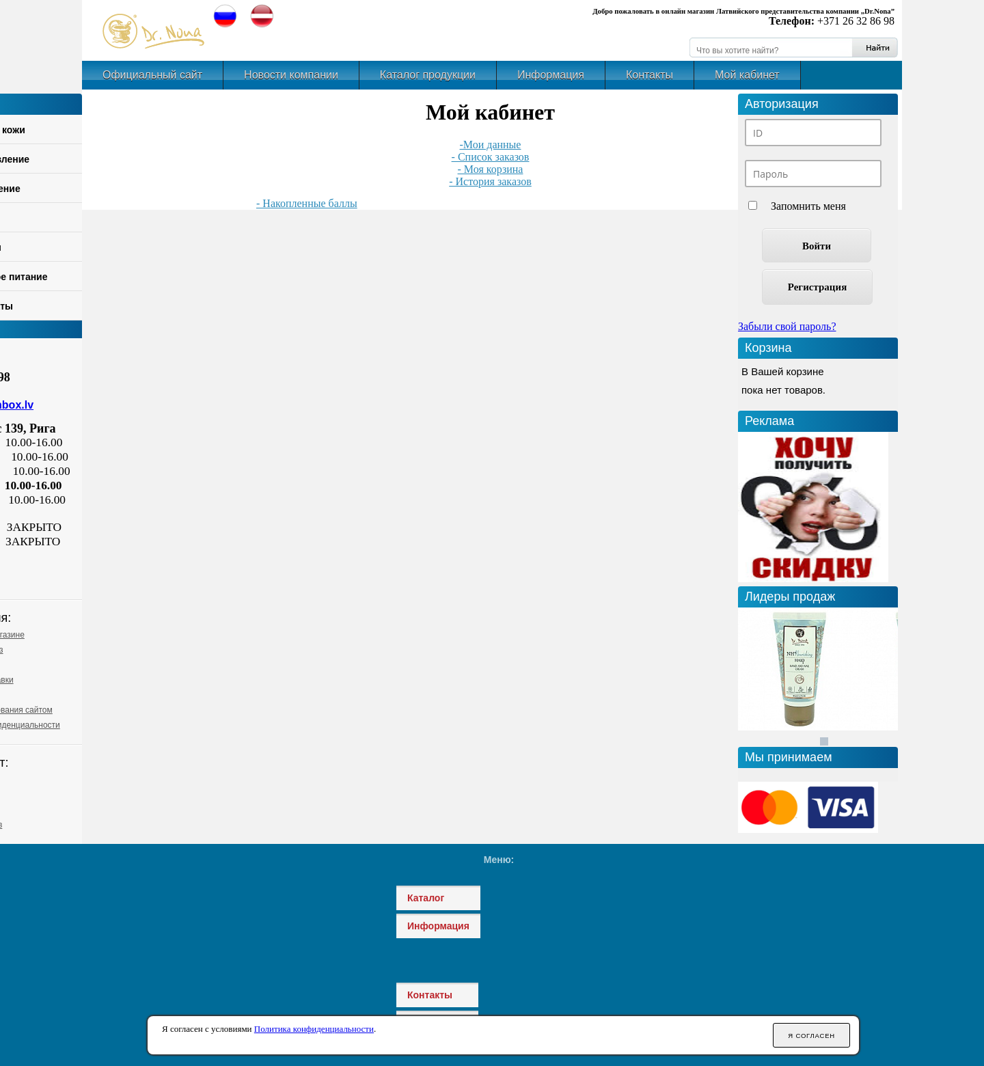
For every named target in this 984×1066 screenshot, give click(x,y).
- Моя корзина (490, 169)
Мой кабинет (747, 75)
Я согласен (811, 1035)
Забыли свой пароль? (787, 326)
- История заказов (490, 181)
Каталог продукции (428, 75)
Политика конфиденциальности (314, 1029)
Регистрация (817, 287)
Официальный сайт (152, 75)
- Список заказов (491, 157)
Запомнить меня (808, 206)
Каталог (425, 897)
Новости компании (291, 75)
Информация (550, 75)
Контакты (649, 75)
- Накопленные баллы (306, 203)
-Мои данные (490, 144)
